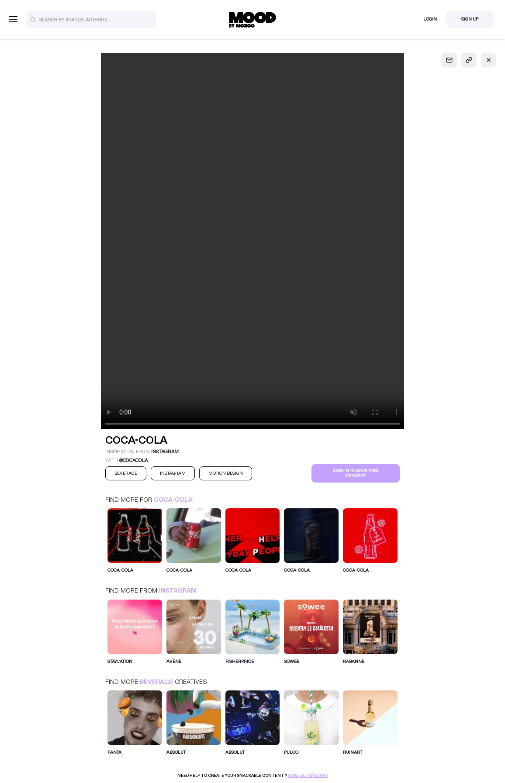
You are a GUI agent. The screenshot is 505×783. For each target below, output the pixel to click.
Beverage (156, 682)
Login (430, 19)
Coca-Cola (173, 500)
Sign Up (469, 19)
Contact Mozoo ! (308, 775)
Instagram (178, 590)
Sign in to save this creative (355, 473)
